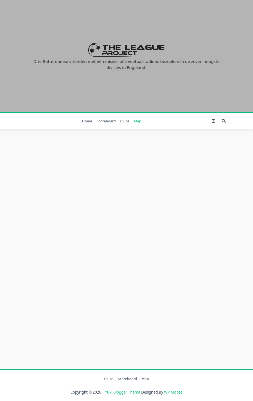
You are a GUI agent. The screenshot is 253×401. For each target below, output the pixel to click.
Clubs (124, 121)
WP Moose (173, 392)
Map (137, 121)
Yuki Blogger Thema (122, 392)
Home (87, 121)
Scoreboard (106, 121)
